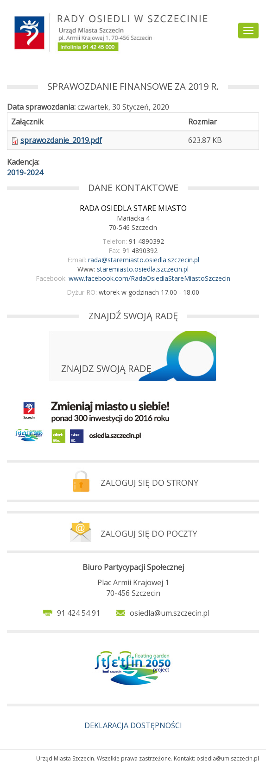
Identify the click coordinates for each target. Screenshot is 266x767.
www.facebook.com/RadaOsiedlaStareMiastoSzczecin (149, 278)
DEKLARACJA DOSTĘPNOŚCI (133, 725)
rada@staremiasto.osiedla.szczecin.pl (143, 259)
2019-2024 (25, 172)
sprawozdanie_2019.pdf (61, 140)
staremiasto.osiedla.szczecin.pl (143, 269)
